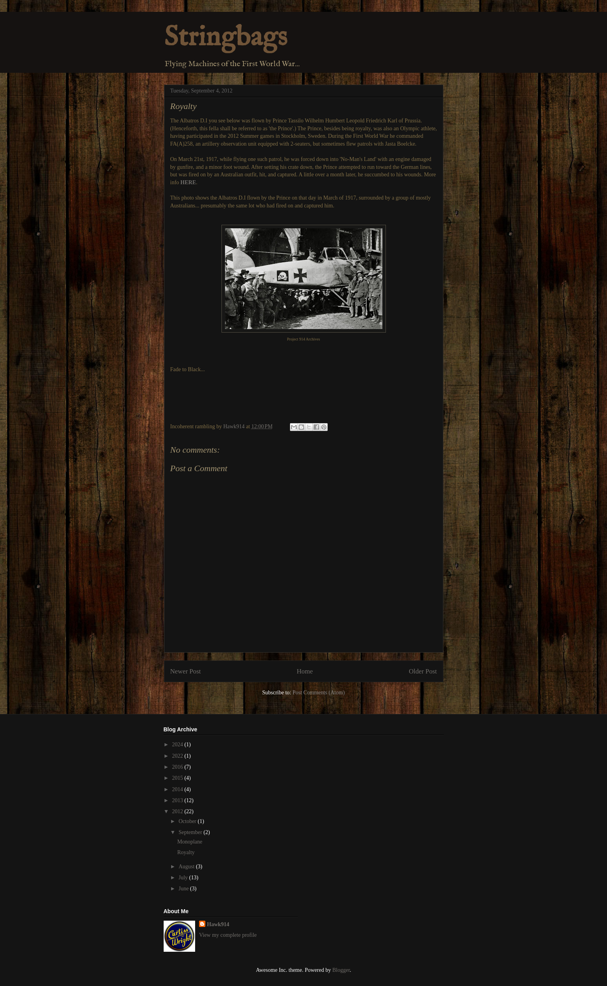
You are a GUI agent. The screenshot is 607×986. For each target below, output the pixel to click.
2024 (178, 744)
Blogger (341, 970)
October (188, 821)
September (191, 832)
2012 (178, 811)
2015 (178, 778)
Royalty (185, 852)
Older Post (423, 671)
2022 (178, 756)
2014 (178, 789)
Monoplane (189, 842)
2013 (178, 800)
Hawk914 (218, 924)
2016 (178, 767)
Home (305, 671)
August (187, 866)
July (184, 878)
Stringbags (225, 37)
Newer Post (185, 671)
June (184, 889)
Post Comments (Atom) (318, 693)
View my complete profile (228, 935)
